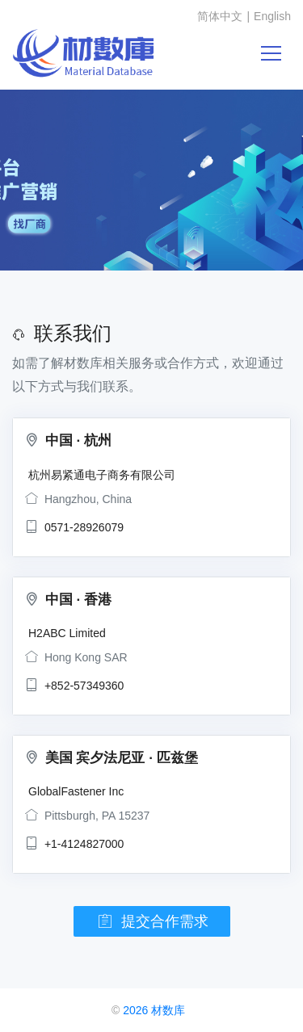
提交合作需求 (151, 921)
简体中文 (219, 16)
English (272, 16)
